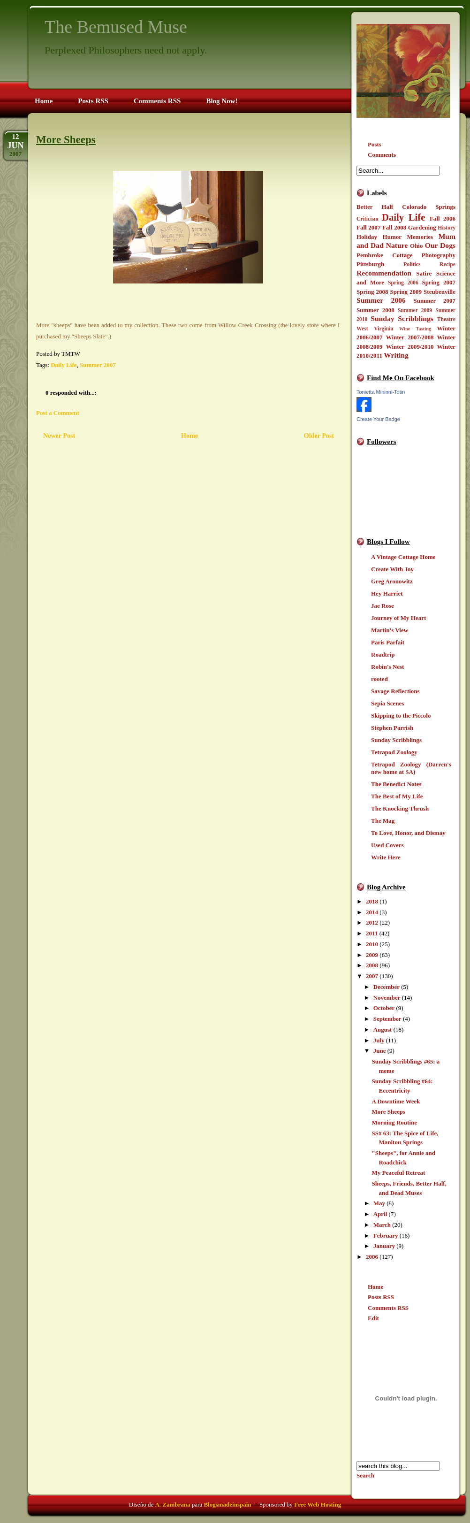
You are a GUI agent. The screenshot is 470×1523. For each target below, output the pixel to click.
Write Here (386, 857)
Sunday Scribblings (402, 318)
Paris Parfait (387, 642)
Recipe (447, 264)
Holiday (366, 236)
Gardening (422, 227)
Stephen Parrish (392, 727)
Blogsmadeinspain (226, 1504)
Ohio (416, 245)
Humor (392, 236)
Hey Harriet (387, 593)
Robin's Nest (387, 666)
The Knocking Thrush (400, 808)
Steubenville (439, 291)
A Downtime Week (395, 1101)
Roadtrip (383, 654)
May (379, 1203)
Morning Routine (394, 1122)
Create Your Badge (378, 419)
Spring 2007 (438, 282)
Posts (374, 144)
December (386, 986)
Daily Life (403, 217)
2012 (372, 922)
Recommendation (383, 273)
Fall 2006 (442, 218)
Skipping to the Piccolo (401, 715)
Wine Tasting (415, 328)
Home (375, 1286)
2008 (372, 965)
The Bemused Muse (116, 27)
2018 (372, 901)
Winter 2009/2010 (410, 346)
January (384, 1245)
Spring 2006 (403, 283)
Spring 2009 (406, 291)
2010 (372, 944)
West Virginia (374, 329)
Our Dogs (440, 245)
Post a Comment (57, 412)
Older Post (319, 435)
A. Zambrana (172, 1504)
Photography (438, 255)
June (379, 1050)
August (382, 1029)
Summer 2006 (381, 300)
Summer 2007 (434, 300)
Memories (420, 236)
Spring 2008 (372, 291)
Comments (382, 154)
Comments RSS (388, 1307)
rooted (379, 678)
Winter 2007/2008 (410, 337)
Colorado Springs (428, 206)
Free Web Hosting (317, 1504)
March (382, 1224)
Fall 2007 (368, 227)
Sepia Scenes (387, 703)
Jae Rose (382, 605)
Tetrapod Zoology (394, 752)
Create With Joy (392, 569)
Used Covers (387, 845)
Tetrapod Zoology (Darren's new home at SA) (411, 768)
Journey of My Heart (398, 617)
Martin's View (389, 630)
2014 (372, 912)
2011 (372, 933)
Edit (373, 1318)
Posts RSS (381, 1297)
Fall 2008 (394, 227)
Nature (397, 245)
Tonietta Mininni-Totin (380, 392)
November (387, 997)
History (446, 228)
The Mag (382, 820)
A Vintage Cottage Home (403, 556)
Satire (424, 273)
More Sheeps (388, 1111)
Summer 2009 (415, 310)
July (379, 1040)
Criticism (367, 219)
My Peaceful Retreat (398, 1172)
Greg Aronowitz (392, 581)
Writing (396, 355)
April (380, 1213)
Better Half (374, 206)
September (387, 1018)
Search (365, 1475)
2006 (372, 1256)
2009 (372, 954)
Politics (411, 264)
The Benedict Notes (396, 784)
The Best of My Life (397, 796)
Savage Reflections (395, 691)
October (383, 1007)
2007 (372, 976)
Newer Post (59, 435)
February (385, 1235)
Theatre (446, 319)
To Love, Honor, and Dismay (408, 832)
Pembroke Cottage (384, 255)
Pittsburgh (370, 264)
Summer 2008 (375, 310)
